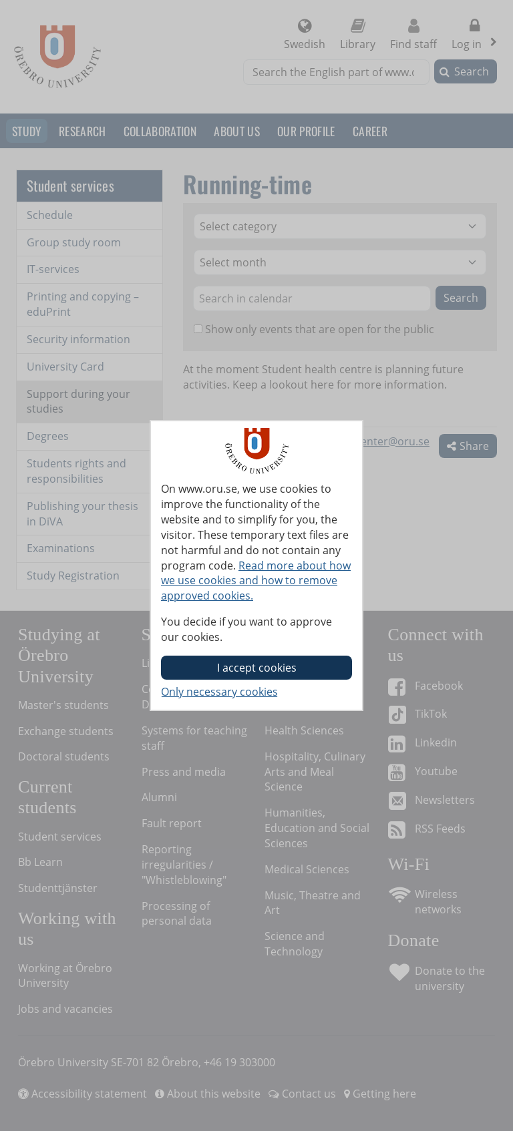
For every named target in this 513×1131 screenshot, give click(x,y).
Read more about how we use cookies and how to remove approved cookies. (256, 581)
